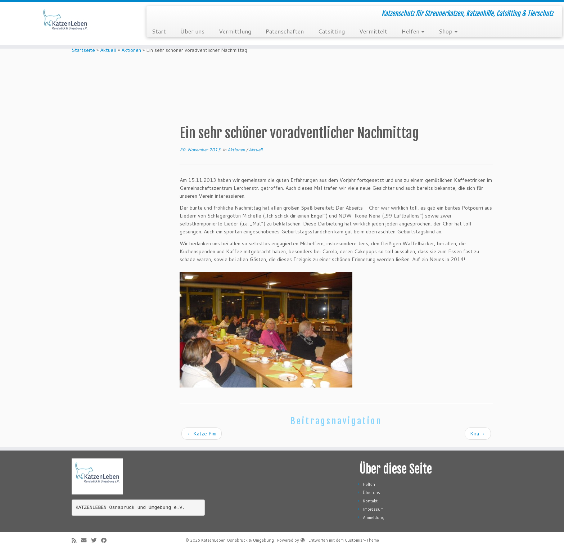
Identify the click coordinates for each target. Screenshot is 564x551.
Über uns (192, 31)
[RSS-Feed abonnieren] (76, 540)
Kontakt (370, 501)
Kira (478, 433)
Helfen (413, 31)
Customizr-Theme (362, 540)
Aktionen (131, 50)
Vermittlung (235, 31)
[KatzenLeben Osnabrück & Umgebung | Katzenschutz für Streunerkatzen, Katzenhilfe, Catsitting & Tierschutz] (65, 23)
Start (159, 31)
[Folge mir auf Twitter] (96, 540)
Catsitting (331, 31)
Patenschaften (285, 31)
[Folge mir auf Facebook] (106, 540)
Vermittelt (373, 31)
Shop (448, 31)
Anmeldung (373, 517)
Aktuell (108, 50)
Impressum (373, 509)
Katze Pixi (201, 433)
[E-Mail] (86, 540)
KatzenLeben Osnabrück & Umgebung (237, 540)
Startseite (83, 50)
